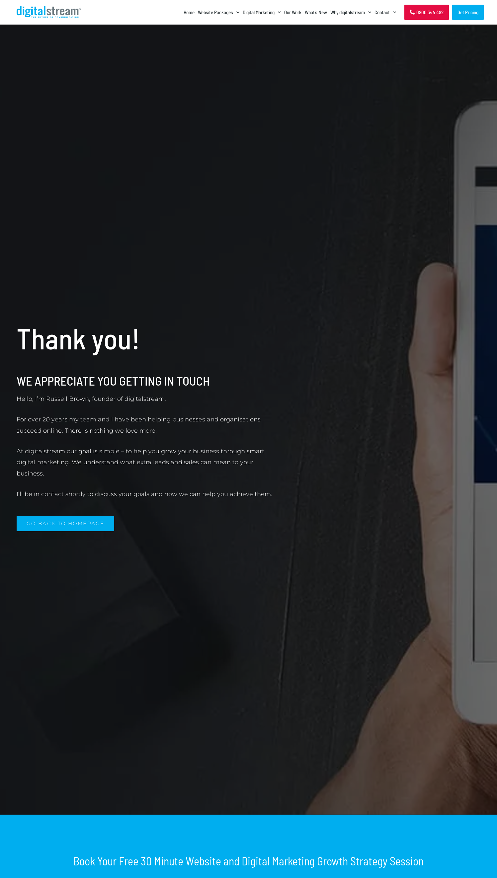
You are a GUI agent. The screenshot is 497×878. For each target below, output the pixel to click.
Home (189, 12)
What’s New (316, 12)
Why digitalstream (350, 12)
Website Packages (218, 12)
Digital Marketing (262, 12)
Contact (385, 12)
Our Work (292, 12)
